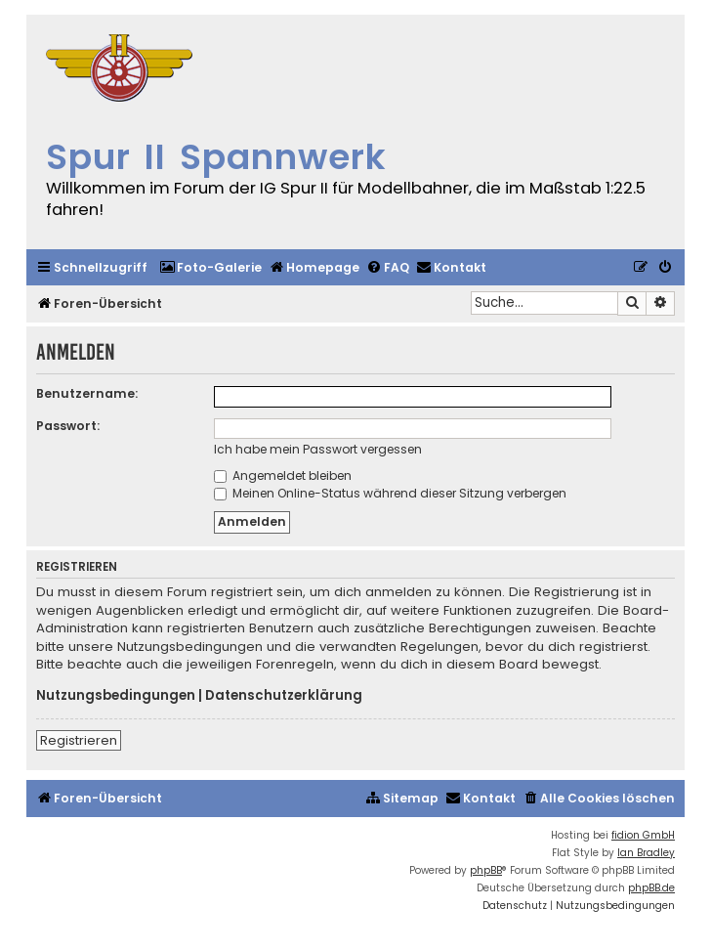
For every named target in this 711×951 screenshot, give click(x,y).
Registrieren (78, 740)
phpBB (486, 870)
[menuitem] (210, 268)
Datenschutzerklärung (283, 696)
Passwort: (68, 425)
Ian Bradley (646, 852)
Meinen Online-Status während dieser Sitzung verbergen (390, 493)
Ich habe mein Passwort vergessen (318, 449)
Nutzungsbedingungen (115, 696)
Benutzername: (87, 393)
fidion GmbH (643, 835)
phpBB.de (651, 888)
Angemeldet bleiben (283, 475)
